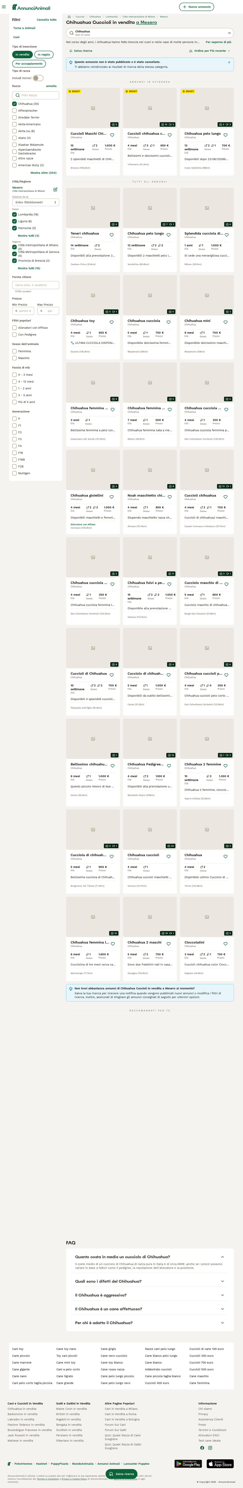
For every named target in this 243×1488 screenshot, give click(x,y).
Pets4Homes (23, 1463)
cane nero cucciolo (114, 1355)
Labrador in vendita (21, 1419)
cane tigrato (64, 1376)
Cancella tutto (47, 19)
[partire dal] (25, 311)
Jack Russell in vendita (23, 1435)
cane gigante (21, 1369)
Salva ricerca (80, 50)
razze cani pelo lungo (160, 1349)
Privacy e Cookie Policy (74, 1479)
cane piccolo (21, 1355)
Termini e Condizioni (212, 1430)
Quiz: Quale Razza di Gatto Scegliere (123, 1446)
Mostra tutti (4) (28, 235)
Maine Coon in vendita (71, 1409)
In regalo (44, 54)
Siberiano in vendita (70, 1440)
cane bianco (153, 1362)
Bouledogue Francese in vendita (30, 1430)
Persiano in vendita (69, 1435)
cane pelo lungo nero (115, 1383)
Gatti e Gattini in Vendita (73, 1403)
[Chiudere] (229, 62)
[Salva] (112, 135)
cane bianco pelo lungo (161, 1355)
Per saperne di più (218, 42)
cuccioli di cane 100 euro (206, 1349)
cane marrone (22, 1362)
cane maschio (199, 1376)
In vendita (22, 54)
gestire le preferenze (125, 1479)
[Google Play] (188, 1463)
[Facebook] (202, 1448)
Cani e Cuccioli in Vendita (25, 1403)
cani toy (17, 1349)
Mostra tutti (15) (29, 268)
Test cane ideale (209, 1440)
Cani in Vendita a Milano (121, 1409)
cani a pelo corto (68, 1369)
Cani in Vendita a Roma (120, 1414)
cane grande (64, 1383)
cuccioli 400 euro (157, 1383)
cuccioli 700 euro (201, 1362)
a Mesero (146, 22)
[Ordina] (210, 51)
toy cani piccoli (66, 1355)
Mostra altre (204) (44, 172)
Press (202, 1424)
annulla (51, 86)
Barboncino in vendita (22, 1414)
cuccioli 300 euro (201, 1355)
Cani (16, 37)
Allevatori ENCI (208, 1435)
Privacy (203, 1414)
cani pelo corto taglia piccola (32, 1383)
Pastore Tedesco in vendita (26, 1424)
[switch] (38, 78)
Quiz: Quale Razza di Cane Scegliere (123, 1437)
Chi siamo (205, 1409)
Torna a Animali (24, 28)
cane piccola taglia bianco (163, 1376)
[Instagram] (210, 1448)
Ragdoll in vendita (68, 1419)
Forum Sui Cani (115, 1424)
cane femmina (199, 1383)
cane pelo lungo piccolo (117, 1376)
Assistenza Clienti (210, 1419)
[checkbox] (14, 104)
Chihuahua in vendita (22, 1409)
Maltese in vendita (20, 1440)
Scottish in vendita (69, 1430)
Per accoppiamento (29, 63)
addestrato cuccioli (158, 1369)
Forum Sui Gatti (115, 1430)
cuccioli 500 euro (201, 1369)
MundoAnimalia (83, 1463)
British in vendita (68, 1414)
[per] (51, 311)
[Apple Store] (220, 1463)
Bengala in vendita (68, 1424)
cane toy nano (66, 1349)
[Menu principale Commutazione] (4, 7)
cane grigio (108, 1349)
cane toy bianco (112, 1362)
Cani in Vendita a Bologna (122, 1419)
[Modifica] (55, 189)
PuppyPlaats (59, 1463)
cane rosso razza (112, 1369)
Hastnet (41, 1463)
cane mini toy (65, 1362)
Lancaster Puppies (136, 1463)
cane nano (19, 1376)
